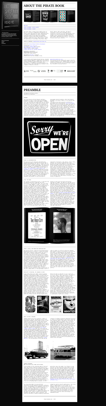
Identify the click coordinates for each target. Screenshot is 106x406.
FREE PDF (26, 25)
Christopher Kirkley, (28, 46)
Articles (3, 41)
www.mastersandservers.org (56, 59)
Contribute (4, 43)
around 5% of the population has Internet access (62, 258)
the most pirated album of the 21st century (62, 193)
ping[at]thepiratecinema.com (39, 41)
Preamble (32, 90)
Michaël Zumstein (38, 49)
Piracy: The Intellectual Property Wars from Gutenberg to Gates (34, 169)
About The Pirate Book (44, 6)
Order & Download (5, 40)
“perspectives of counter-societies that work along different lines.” (62, 379)
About (3, 42)
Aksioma (31, 54)
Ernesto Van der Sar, (28, 49)
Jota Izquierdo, (33, 45)
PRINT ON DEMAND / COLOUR (29, 28)
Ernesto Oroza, (35, 47)
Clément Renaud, (27, 48)
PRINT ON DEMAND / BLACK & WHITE (31, 27)
